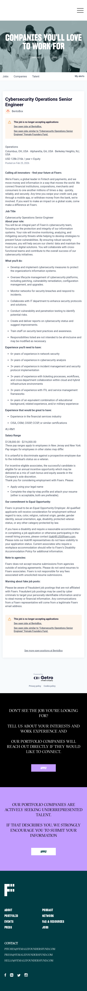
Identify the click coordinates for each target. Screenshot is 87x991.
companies (20, 76)
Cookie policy (49, 686)
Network (48, 916)
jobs (5, 76)
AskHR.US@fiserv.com (62, 536)
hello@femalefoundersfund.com (28, 960)
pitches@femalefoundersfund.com (29, 949)
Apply (44, 768)
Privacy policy (35, 686)
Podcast (47, 910)
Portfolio (11, 916)
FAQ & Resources (53, 921)
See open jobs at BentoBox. (28, 126)
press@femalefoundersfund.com (28, 954)
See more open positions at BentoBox (43, 650)
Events (9, 921)
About (8, 910)
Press (8, 927)
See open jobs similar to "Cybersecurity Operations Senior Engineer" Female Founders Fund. (43, 133)
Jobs (45, 927)
